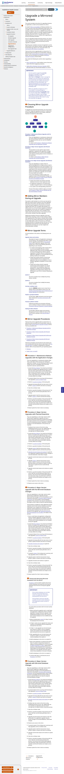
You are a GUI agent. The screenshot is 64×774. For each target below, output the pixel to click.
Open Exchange (48, 2)
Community (40, 2)
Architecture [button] (6, 60)
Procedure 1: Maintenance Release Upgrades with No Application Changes (40, 143)
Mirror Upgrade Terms (32, 62)
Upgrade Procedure (28, 5)
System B (34, 385)
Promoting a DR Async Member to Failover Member (40, 306)
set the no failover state (40, 379)
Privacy (43, 767)
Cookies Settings (50, 769)
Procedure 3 (31, 582)
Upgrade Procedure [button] (11, 34)
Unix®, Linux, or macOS (32, 351)
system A (35, 460)
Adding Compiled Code (10, 56)
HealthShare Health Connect (10, 10)
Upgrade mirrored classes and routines (37, 452)
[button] (26, 104)
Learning (23, 2)
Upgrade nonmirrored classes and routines (38, 699)
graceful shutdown (37, 382)
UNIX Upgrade (11, 40)
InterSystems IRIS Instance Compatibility (34, 49)
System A (34, 396)
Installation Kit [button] (8, 23)
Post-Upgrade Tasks (12, 48)
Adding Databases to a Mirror (38, 645)
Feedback (62, 389)
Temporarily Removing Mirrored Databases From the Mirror (39, 512)
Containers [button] (7, 21)
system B (35, 448)
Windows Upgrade (12, 38)
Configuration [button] (8, 52)
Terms (46, 767)
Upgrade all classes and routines (35, 543)
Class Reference (7, 767)
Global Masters (58, 2)
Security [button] (6, 62)
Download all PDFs (7, 772)
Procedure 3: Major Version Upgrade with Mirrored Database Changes (40, 191)
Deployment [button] (6, 17)
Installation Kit (21, 5)
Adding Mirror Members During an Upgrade (37, 66)
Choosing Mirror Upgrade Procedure (40, 54)
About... (7, 19)
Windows (29, 349)
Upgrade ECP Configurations (11, 46)
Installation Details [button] (11, 32)
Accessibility (56, 767)
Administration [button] (7, 58)
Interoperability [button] (7, 63)
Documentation (31, 2)
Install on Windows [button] (11, 27)
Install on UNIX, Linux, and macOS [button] (12, 30)
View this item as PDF (7, 769)
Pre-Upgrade (11, 36)
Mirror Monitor (36, 368)
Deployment (16, 5)
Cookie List (56, 769)
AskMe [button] (51, 9)
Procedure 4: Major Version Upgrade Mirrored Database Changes (40, 178)
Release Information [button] (8, 15)
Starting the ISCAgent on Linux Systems (38, 83)
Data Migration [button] (8, 54)
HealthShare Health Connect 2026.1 (7, 5)
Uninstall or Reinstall (12, 41)
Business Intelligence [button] (8, 67)
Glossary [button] (6, 68)
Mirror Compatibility (35, 27)
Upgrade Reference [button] (11, 50)
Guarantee (50, 767)
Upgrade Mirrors (35, 5)
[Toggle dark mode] (56, 9)
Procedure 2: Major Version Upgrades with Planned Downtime (38, 157)
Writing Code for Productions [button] (10, 65)
